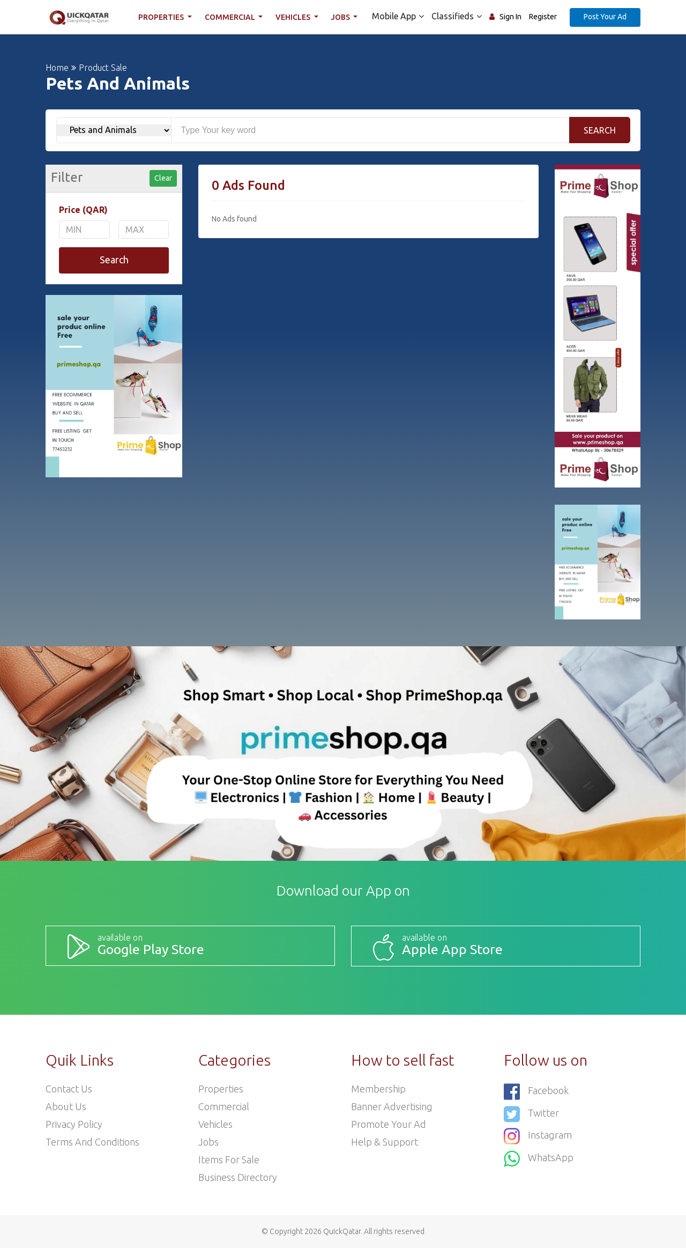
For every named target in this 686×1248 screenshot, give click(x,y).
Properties (161, 17)
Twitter (531, 1114)
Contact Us (69, 1088)
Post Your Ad (605, 16)
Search (600, 130)
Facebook (536, 1091)
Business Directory (237, 1177)
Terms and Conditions (92, 1141)
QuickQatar (342, 1231)
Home (57, 67)
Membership (378, 1088)
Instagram (538, 1136)
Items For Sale (228, 1159)
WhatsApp (538, 1158)
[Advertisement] (368, 313)
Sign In (510, 16)
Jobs (341, 17)
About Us (66, 1106)
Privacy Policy (74, 1124)
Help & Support (384, 1141)
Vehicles (293, 17)
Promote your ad (388, 1124)
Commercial (231, 17)
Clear (163, 178)
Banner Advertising (392, 1106)
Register (543, 16)
